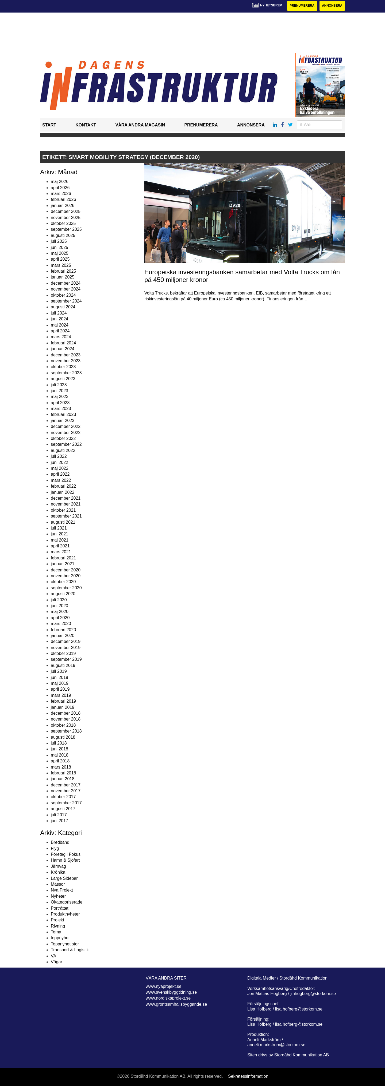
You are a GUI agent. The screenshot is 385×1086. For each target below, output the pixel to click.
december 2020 (65, 570)
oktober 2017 (63, 797)
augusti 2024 (63, 307)
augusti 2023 (63, 378)
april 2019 (60, 689)
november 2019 (65, 647)
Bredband (60, 842)
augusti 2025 (63, 235)
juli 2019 (59, 671)
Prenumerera (301, 6)
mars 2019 (61, 695)
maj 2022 (59, 468)
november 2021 (65, 504)
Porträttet (59, 908)
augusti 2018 (63, 737)
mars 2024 (61, 337)
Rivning (58, 926)
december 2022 (65, 426)
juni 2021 (59, 534)
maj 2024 (59, 325)
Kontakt (85, 125)
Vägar (56, 962)
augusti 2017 (63, 808)
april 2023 (60, 402)
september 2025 (66, 229)
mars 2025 (61, 265)
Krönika (58, 872)
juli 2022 (59, 456)
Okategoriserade (66, 902)
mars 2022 (61, 480)
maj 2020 (59, 612)
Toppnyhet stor (65, 944)
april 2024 (60, 331)
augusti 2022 (63, 450)
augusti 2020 (63, 593)
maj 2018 (59, 755)
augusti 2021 (63, 522)
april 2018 (60, 761)
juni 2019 (59, 677)
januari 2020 (62, 635)
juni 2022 (59, 462)
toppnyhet (60, 938)
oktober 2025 (63, 223)
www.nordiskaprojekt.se (168, 998)
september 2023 (66, 373)
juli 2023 (59, 385)
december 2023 (65, 355)
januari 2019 (62, 707)
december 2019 (65, 641)
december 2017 (65, 785)
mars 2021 (61, 552)
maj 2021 (59, 540)
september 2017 (66, 803)
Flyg (55, 848)
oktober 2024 (63, 295)
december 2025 (65, 211)
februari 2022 (63, 486)
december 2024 (65, 283)
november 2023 (65, 361)
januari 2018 (62, 779)
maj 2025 (59, 253)
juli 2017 (59, 815)
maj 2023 (59, 397)
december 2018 (65, 713)
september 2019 (66, 659)
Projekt (57, 920)
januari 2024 (62, 349)
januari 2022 (62, 492)
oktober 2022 (63, 438)
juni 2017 (59, 820)
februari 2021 (63, 558)
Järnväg (58, 866)
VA (53, 956)
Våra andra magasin (140, 125)
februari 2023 (63, 414)
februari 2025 (63, 271)
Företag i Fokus (65, 854)
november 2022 (65, 432)
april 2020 (60, 617)
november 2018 (65, 719)
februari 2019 (63, 701)
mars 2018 (61, 767)
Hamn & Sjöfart (65, 860)
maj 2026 (59, 181)
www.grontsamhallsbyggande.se (176, 1004)
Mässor (58, 884)
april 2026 (60, 187)
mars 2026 (61, 193)
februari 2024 (63, 343)
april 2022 (60, 474)
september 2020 (66, 588)
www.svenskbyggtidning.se (171, 992)
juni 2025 (59, 247)
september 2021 (66, 516)
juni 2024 (59, 319)
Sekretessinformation (248, 1076)
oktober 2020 (63, 582)
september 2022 (66, 444)
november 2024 (65, 289)
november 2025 (65, 217)
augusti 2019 (63, 665)
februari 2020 (63, 629)
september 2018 (66, 731)
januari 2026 (62, 205)
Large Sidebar (64, 878)
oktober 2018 (63, 725)
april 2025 (60, 259)
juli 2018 (59, 743)
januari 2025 (62, 277)
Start (49, 125)
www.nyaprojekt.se (163, 986)
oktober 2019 (63, 653)
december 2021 (65, 498)
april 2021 (60, 546)
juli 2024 (59, 313)
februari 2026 (63, 199)
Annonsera (332, 6)
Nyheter (58, 896)
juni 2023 (59, 390)
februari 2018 (63, 773)
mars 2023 (61, 408)
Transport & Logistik (70, 950)
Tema (56, 932)
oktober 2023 (63, 367)
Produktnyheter (65, 914)
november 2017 (65, 791)
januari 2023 (62, 420)
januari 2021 (62, 564)
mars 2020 (61, 623)
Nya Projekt (62, 890)
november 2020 (65, 576)
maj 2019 (59, 683)
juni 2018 (59, 749)
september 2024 (66, 301)
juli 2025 (59, 241)
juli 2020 (59, 600)
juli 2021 (59, 528)
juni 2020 (59, 605)
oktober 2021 (63, 510)
